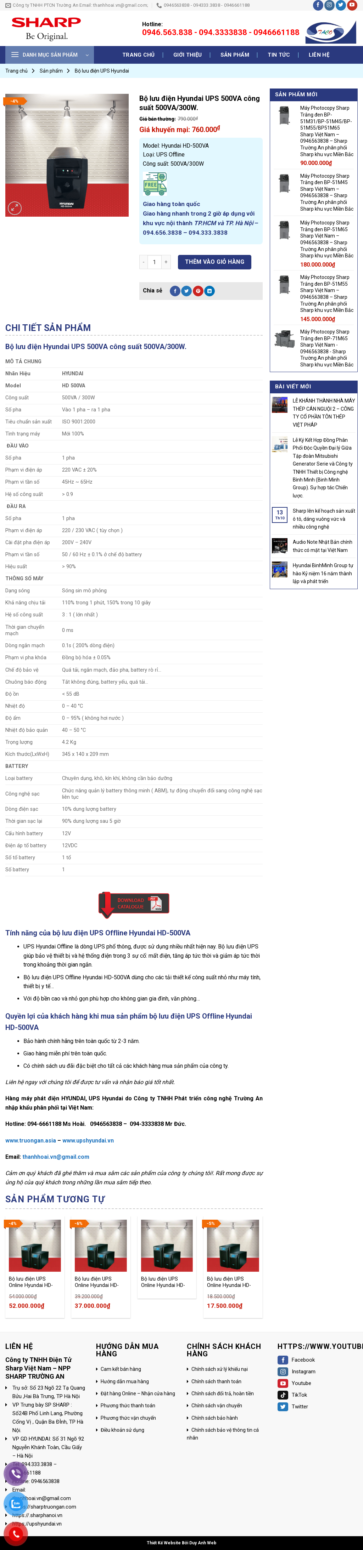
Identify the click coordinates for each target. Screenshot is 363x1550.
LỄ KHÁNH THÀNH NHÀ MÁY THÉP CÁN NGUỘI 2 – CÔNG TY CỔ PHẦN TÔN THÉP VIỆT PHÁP (324, 412)
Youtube (294, 1383)
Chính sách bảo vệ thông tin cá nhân (223, 1434)
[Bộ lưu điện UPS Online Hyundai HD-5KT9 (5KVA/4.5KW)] (101, 1246)
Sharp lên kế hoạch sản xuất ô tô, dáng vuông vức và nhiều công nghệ (324, 519)
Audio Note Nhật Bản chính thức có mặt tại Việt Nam (322, 546)
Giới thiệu (187, 55)
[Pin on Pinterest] (198, 291)
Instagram (296, 1371)
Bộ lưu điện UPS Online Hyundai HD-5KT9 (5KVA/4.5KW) (98, 1282)
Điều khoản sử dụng (122, 1430)
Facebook (296, 1360)
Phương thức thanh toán (128, 1405)
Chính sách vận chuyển (216, 1405)
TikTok (292, 1395)
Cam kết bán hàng (121, 1369)
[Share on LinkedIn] (209, 291)
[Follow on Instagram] (329, 5)
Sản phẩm (234, 55)
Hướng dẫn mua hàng (125, 1381)
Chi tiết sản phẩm (48, 328)
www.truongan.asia (30, 1140)
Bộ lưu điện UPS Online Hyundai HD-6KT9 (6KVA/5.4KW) (164, 1282)
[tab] (48, 328)
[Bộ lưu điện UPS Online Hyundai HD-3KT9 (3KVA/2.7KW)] (233, 1246)
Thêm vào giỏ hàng (214, 261)
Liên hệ (319, 55)
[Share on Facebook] (175, 291)
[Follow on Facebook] (318, 5)
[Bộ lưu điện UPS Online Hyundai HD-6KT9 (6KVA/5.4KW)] (167, 1246)
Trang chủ (138, 55)
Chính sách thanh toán (216, 1381)
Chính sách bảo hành (214, 1418)
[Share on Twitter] (186, 291)
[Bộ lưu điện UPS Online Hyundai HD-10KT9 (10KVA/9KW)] (35, 1246)
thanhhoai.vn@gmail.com (55, 1156)
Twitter (293, 1406)
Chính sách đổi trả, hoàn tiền (222, 1393)
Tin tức (279, 55)
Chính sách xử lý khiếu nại (219, 1369)
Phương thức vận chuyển (128, 1418)
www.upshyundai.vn (88, 1140)
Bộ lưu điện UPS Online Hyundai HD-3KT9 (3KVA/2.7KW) (230, 1282)
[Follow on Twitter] (341, 5)
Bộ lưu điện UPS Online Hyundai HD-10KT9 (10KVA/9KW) (33, 1282)
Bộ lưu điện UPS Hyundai (102, 71)
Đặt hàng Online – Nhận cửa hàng (138, 1393)
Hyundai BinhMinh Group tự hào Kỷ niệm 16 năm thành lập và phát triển (323, 573)
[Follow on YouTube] (352, 5)
